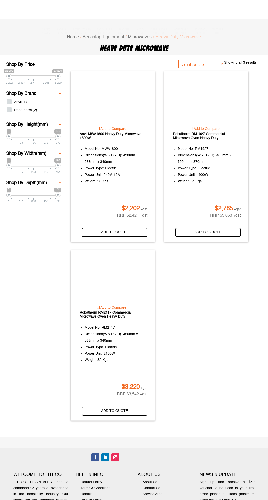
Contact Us (151, 488)
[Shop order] (201, 64)
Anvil (20, 102)
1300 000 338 (147, 14)
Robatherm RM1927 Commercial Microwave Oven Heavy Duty (199, 136)
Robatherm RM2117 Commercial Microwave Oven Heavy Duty (105, 314)
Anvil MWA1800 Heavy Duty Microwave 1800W (110, 136)
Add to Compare (111, 129)
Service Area (153, 494)
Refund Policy (91, 482)
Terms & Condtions (95, 488)
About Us (150, 482)
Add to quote (118, 232)
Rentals (86, 494)
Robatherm (25, 110)
